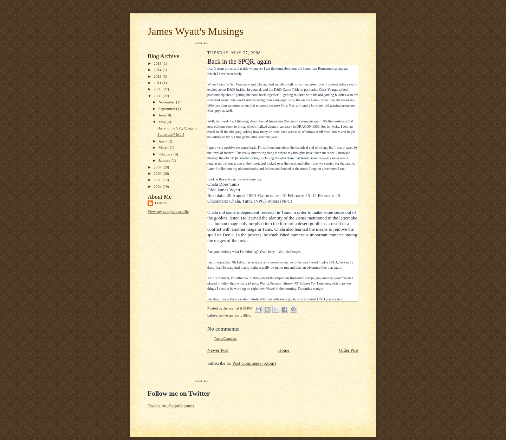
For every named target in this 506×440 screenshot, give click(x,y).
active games (229, 315)
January (165, 160)
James (161, 203)
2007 (158, 167)
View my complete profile (168, 211)
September (167, 109)
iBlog (247, 315)
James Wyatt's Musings (196, 31)
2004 (158, 186)
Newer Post (217, 350)
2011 (158, 83)
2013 (158, 76)
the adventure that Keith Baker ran (299, 158)
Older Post (348, 350)
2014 (158, 70)
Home (284, 350)
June (162, 115)
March (164, 147)
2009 (158, 89)
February (166, 154)
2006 (158, 173)
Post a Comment (225, 338)
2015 (158, 63)
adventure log (249, 158)
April (163, 141)
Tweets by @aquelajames (171, 405)
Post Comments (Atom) (254, 363)
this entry (225, 179)
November (167, 102)
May (162, 122)
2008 (158, 96)
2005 (158, 180)
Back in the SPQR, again (176, 128)
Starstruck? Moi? (170, 134)
